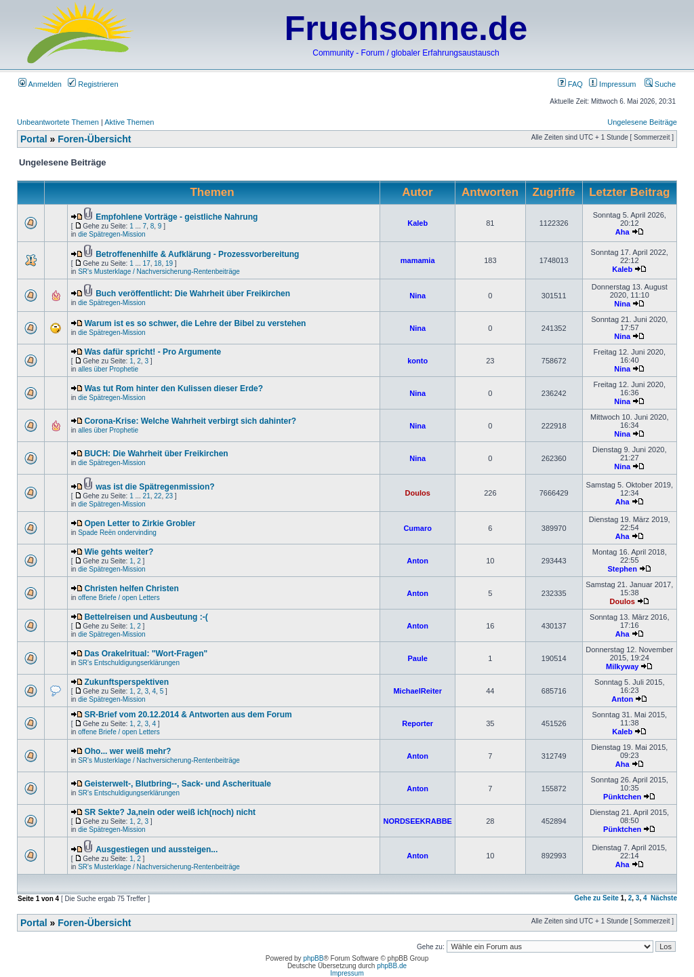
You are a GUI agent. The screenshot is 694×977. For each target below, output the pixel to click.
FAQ (570, 84)
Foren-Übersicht (94, 139)
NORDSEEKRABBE (417, 821)
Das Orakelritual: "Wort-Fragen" (145, 653)
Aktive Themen (129, 122)
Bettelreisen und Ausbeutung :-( (145, 617)
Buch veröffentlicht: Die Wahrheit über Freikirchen (193, 293)
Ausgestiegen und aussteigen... (157, 849)
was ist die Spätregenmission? (155, 487)
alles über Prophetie (108, 369)
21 (146, 496)
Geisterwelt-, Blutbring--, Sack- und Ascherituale (177, 784)
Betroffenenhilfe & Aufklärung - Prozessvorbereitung (197, 254)
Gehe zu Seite (596, 898)
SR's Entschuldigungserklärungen (129, 662)
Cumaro (417, 528)
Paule (418, 658)
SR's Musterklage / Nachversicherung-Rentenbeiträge (159, 271)
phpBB (313, 958)
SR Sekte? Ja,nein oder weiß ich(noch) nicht (170, 812)
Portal (33, 139)
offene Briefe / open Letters (118, 597)
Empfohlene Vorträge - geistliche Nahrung (177, 217)
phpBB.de (392, 966)
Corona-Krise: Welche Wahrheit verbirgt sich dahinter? (190, 421)
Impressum (612, 84)
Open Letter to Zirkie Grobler (139, 523)
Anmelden (40, 84)
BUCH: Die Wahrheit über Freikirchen (156, 453)
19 (169, 263)
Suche (660, 84)
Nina (417, 296)
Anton (417, 561)
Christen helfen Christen (131, 588)
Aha (622, 232)
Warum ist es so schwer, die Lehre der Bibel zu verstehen (195, 323)
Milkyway (622, 666)
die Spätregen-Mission (112, 234)
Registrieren (93, 84)
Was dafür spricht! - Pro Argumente (152, 352)
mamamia (418, 260)
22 (157, 496)
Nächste (664, 898)
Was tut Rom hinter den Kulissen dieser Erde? (173, 388)
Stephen (622, 569)
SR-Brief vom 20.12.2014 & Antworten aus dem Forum (187, 714)
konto (417, 361)
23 (169, 496)
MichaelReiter (417, 691)
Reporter (417, 723)
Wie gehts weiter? (118, 552)
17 (146, 263)
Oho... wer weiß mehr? (127, 751)
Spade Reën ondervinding (117, 532)
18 (157, 263)
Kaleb (417, 223)
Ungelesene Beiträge (642, 122)
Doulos (417, 493)
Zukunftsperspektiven (126, 682)
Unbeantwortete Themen (58, 122)
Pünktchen (622, 797)
